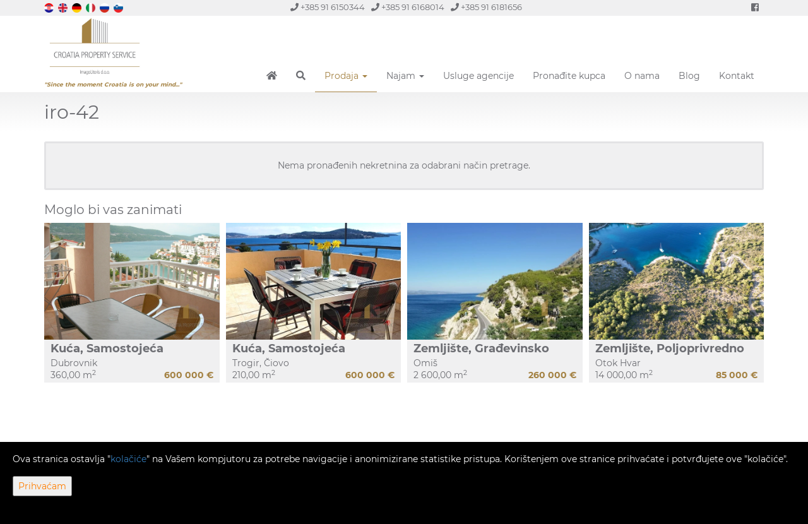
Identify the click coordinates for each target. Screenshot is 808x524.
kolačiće (128, 459)
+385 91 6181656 (486, 7)
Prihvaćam (42, 486)
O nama (642, 75)
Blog (689, 75)
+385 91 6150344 (327, 7)
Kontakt (736, 75)
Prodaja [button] (345, 75)
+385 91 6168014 (407, 7)
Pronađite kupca (569, 75)
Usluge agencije (478, 75)
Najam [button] (405, 75)
